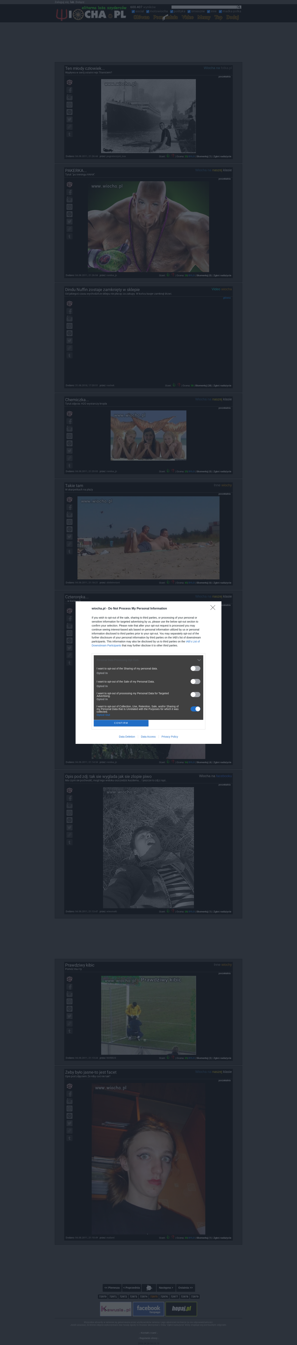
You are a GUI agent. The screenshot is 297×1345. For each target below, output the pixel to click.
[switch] (195, 668)
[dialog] (148, 672)
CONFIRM (121, 723)
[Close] (214, 608)
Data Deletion (127, 736)
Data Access (148, 736)
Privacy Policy (170, 736)
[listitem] (148, 660)
